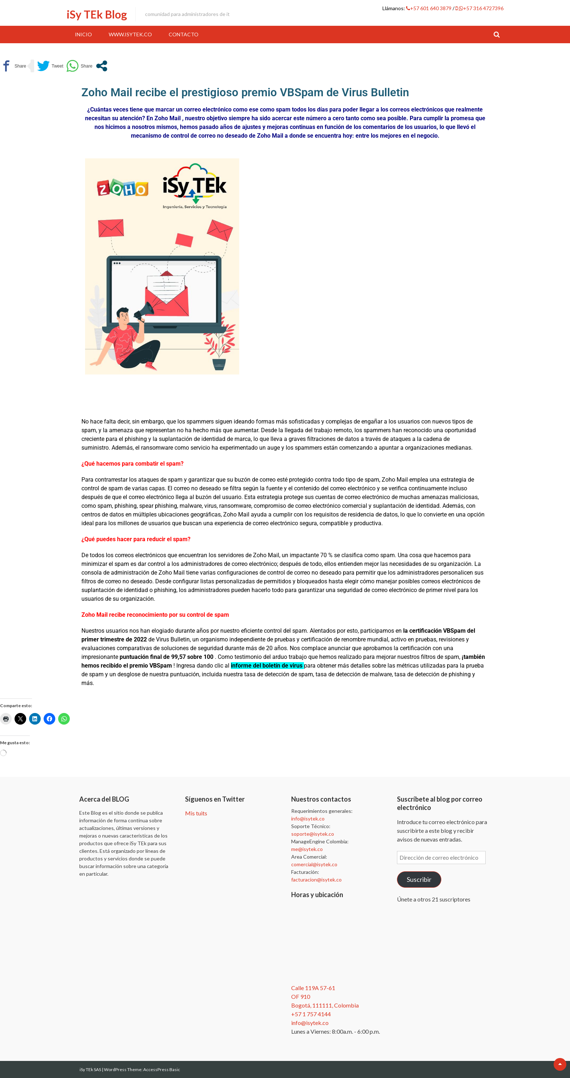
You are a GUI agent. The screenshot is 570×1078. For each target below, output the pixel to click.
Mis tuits (196, 813)
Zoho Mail (167, 118)
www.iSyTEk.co (130, 34)
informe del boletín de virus (267, 665)
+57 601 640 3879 (429, 8)
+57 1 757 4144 (311, 1013)
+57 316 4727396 (479, 8)
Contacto (183, 34)
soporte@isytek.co (312, 834)
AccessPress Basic (161, 1069)
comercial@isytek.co (314, 864)
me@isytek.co (307, 849)
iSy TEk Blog (97, 14)
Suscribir (419, 879)
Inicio (83, 34)
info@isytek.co (308, 818)
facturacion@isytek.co (316, 879)
